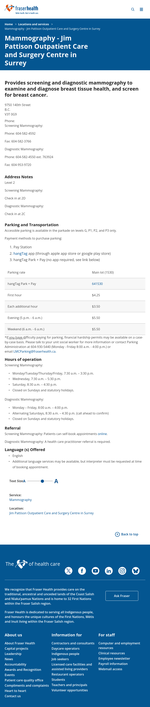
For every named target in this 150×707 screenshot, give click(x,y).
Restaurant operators (68, 674)
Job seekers (60, 659)
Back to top (129, 534)
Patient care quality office (24, 680)
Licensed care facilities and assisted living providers (72, 666)
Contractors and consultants (73, 643)
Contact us (13, 696)
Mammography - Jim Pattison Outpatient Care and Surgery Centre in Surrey (52, 29)
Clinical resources (111, 653)
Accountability (15, 664)
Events (10, 675)
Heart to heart (15, 691)
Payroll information (113, 664)
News (9, 659)
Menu (141, 9)
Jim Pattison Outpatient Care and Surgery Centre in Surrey (51, 513)
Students (58, 679)
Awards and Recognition (23, 669)
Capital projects (16, 648)
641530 (97, 284)
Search (132, 9)
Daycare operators (65, 648)
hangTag (20, 253)
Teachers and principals (69, 685)
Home (9, 24)
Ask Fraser (122, 596)
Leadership (13, 654)
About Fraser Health (20, 643)
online (102, 434)
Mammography (20, 500)
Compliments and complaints (27, 685)
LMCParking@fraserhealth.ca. (34, 351)
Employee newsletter (114, 658)
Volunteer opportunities (70, 690)
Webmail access (110, 669)
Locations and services (33, 24)
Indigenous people (65, 654)
